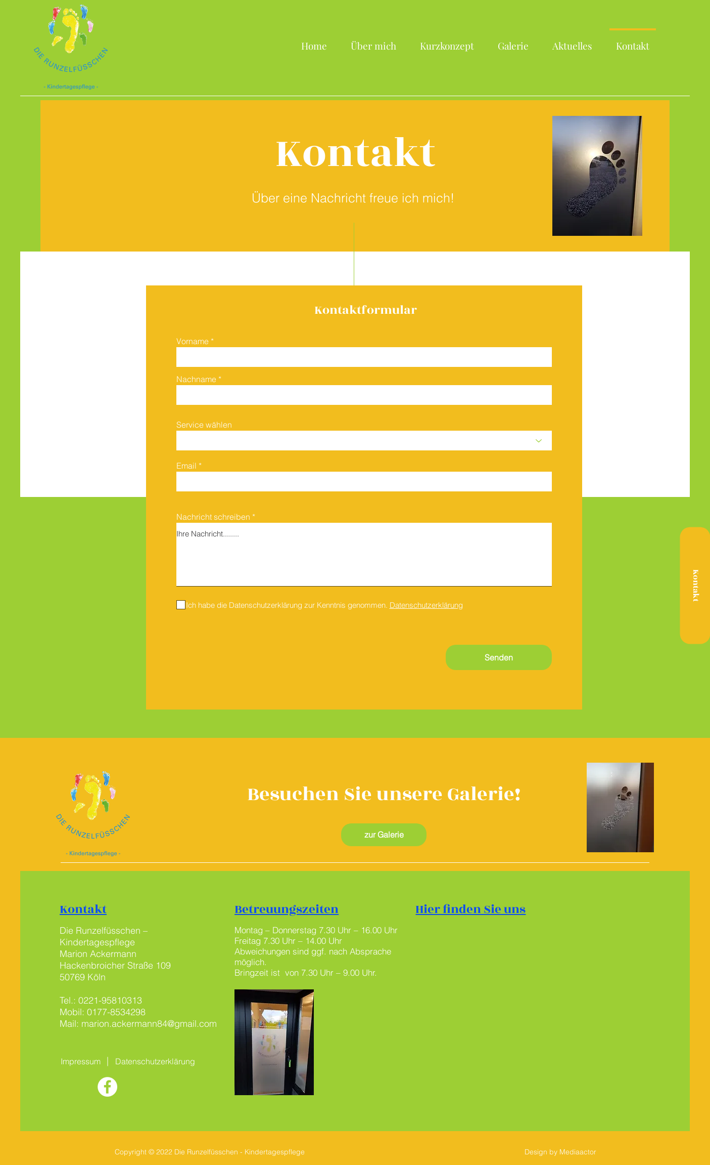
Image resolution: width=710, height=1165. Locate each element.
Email (186, 466)
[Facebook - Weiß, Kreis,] (107, 1087)
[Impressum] (81, 1061)
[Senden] (499, 657)
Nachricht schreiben (213, 517)
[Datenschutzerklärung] (155, 1061)
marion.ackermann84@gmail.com (149, 1023)
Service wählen (204, 425)
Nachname (196, 379)
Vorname (192, 341)
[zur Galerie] (384, 834)
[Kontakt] (695, 585)
